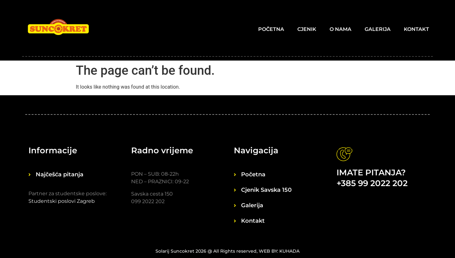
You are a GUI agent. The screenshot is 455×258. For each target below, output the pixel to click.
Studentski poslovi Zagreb (61, 201)
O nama (340, 29)
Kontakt (416, 29)
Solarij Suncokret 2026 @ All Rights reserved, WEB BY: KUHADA (227, 251)
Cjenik (306, 29)
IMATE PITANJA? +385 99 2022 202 (372, 177)
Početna (271, 29)
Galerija (378, 29)
